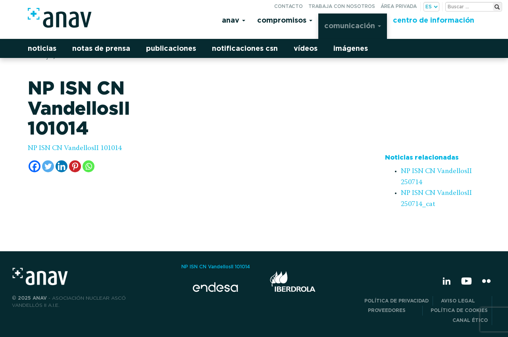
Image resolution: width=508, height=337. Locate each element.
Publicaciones (171, 48)
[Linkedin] (61, 166)
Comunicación (352, 25)
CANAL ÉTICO (470, 320)
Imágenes (350, 48)
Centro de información (433, 20)
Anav (233, 20)
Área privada (399, 6)
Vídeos (306, 48)
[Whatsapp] (88, 166)
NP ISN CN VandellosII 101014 (75, 148)
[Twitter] (48, 166)
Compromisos (284, 20)
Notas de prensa (101, 48)
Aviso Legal (464, 300)
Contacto (288, 6)
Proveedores (393, 310)
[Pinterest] (75, 166)
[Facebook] (34, 166)
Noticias (42, 48)
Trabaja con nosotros (341, 6)
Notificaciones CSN (245, 48)
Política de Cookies (459, 310)
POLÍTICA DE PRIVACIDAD (396, 300)
